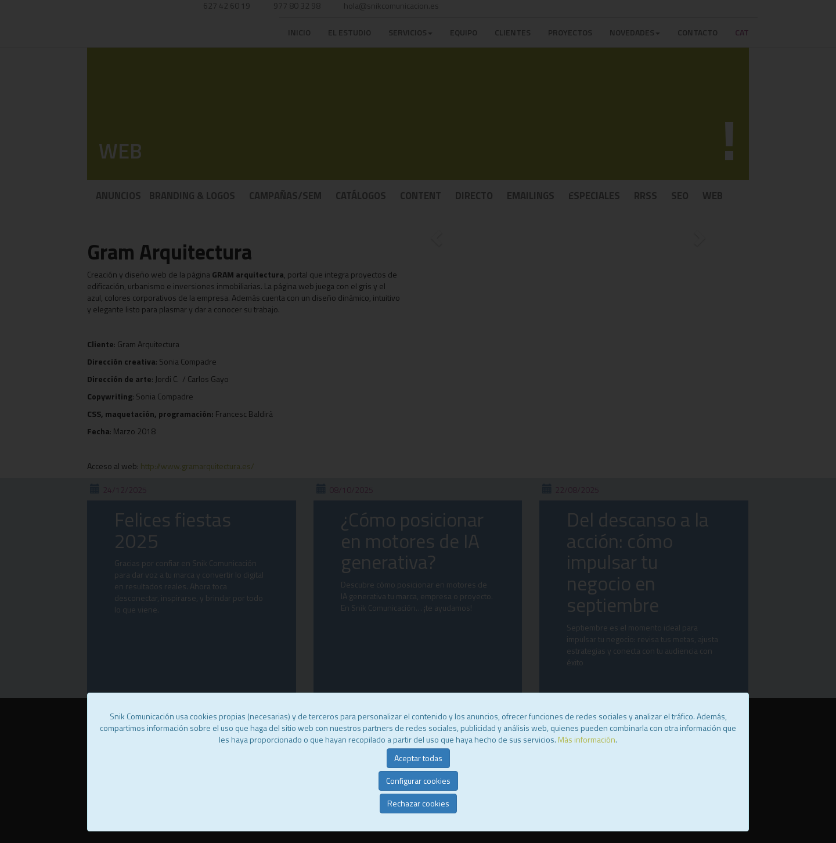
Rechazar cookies (418, 803)
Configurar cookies (418, 780)
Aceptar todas (418, 758)
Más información (586, 739)
